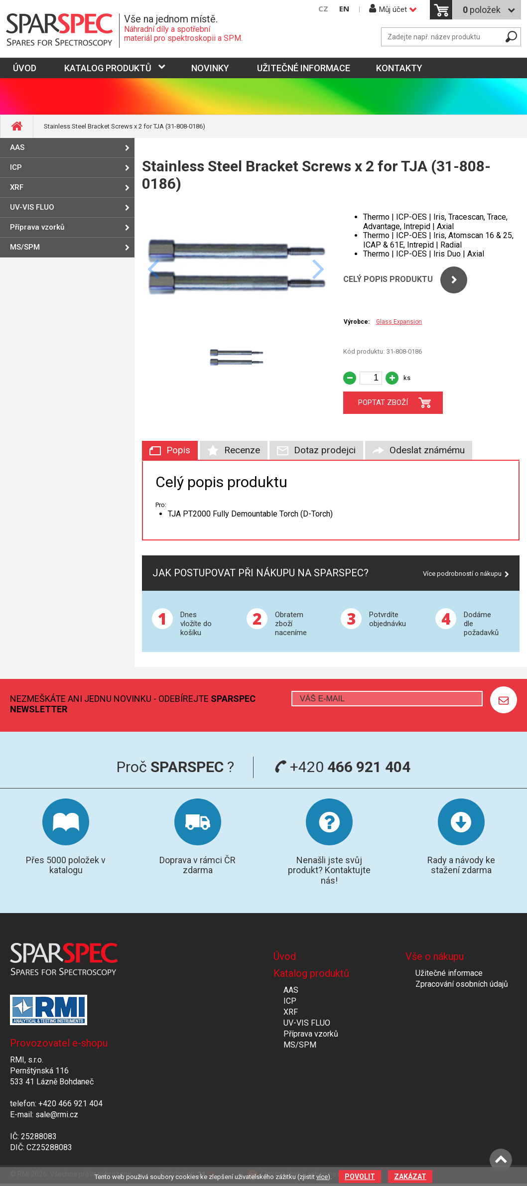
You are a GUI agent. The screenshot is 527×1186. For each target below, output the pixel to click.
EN (344, 8)
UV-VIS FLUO (32, 207)
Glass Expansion (399, 321)
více (322, 1177)
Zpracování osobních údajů (461, 984)
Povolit (360, 1177)
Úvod (284, 956)
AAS (17, 147)
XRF (16, 187)
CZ (323, 8)
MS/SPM (25, 247)
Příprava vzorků (37, 227)
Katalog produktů (107, 68)
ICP (16, 167)
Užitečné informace (303, 68)
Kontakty (399, 68)
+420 (342, 767)
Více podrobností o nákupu (462, 573)
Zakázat (410, 1177)
